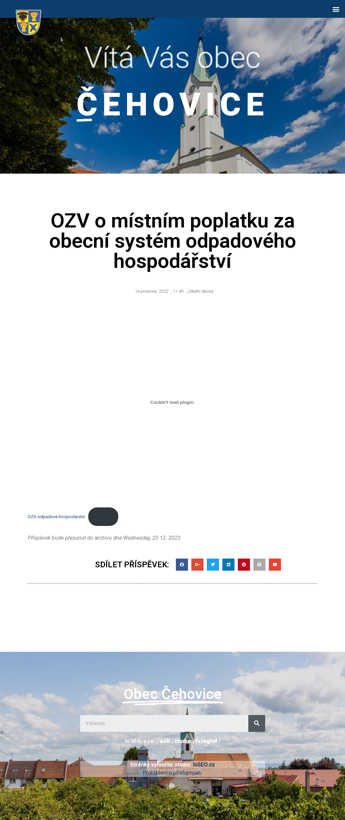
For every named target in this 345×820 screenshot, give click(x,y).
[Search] (256, 723)
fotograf (206, 741)
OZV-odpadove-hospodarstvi (56, 516)
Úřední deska (200, 291)
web (164, 741)
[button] (336, 8)
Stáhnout (103, 516)
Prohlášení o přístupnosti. (172, 773)
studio (182, 741)
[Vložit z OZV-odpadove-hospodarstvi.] (172, 402)
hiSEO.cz (204, 764)
